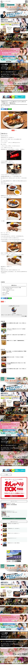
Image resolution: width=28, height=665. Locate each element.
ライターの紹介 (24, 316)
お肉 (1, 105)
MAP (20, 287)
